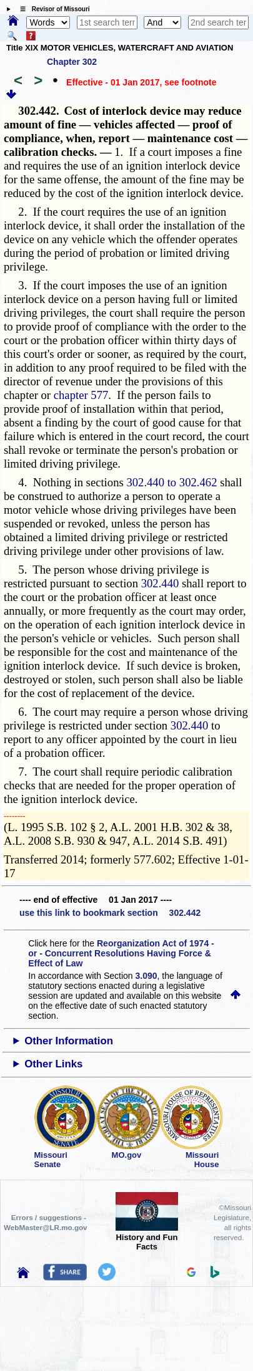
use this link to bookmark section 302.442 (110, 913)
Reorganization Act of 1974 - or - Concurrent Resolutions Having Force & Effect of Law (121, 953)
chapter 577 (81, 395)
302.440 (160, 583)
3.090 (146, 976)
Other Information (68, 1041)
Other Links (53, 1064)
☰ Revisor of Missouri (52, 9)
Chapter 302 (72, 62)
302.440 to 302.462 (171, 482)
